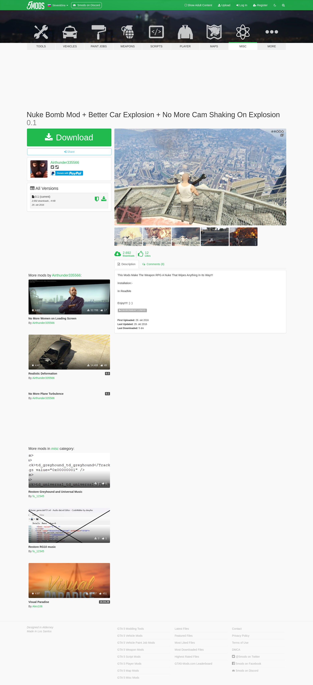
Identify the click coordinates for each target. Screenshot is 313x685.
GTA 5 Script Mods (129, 656)
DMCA (236, 649)
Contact (237, 628)
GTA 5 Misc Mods (128, 677)
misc (55, 449)
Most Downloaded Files (189, 649)
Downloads (129, 256)
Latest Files (182, 628)
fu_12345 (38, 496)
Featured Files (183, 635)
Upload (224, 5)
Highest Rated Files (187, 656)
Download (69, 137)
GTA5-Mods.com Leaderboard (193, 663)
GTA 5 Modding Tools (130, 628)
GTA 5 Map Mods (128, 670)
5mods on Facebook (246, 663)
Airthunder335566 (65, 163)
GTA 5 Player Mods (129, 663)
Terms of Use (240, 642)
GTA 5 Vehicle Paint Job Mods (136, 642)
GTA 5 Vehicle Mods (130, 635)
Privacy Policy (240, 635)
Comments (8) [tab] (153, 264)
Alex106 (37, 606)
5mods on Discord (245, 670)
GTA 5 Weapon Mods (130, 649)
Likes (148, 256)
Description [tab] (127, 264)
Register (260, 5)
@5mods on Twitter (246, 656)
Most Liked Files (185, 642)
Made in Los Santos (39, 631)
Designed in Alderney (40, 627)
